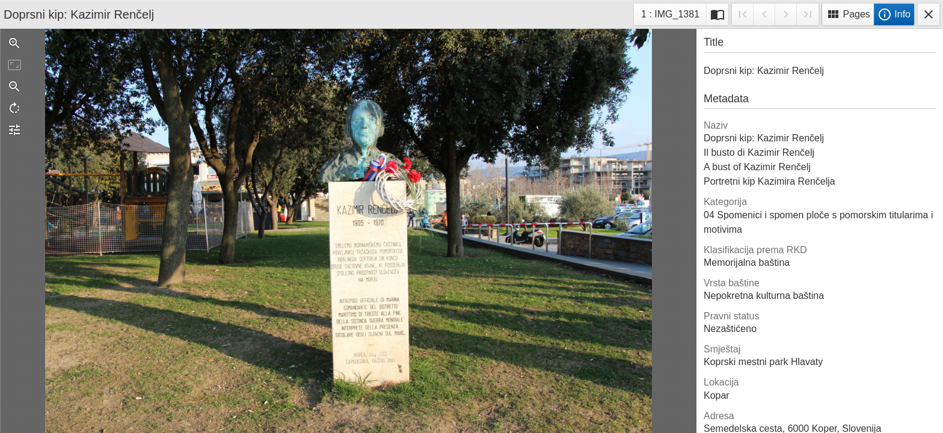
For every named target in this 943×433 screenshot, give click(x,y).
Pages (848, 14)
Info (894, 14)
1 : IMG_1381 (669, 16)
